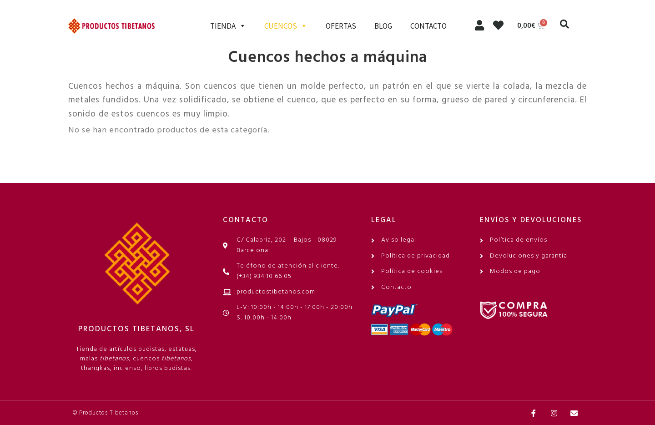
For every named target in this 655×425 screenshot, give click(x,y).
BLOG (383, 26)
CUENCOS (285, 26)
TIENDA (228, 26)
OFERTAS (341, 26)
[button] (564, 24)
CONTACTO (428, 26)
